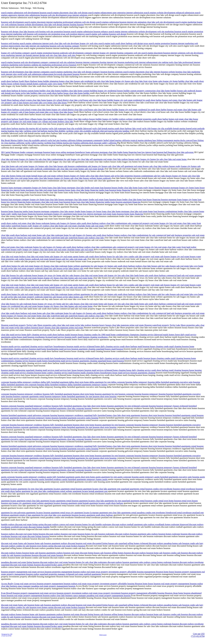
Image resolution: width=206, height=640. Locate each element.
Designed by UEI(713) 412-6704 (6, 635)
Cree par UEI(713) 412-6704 (198, 635)
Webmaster (103, 635)
